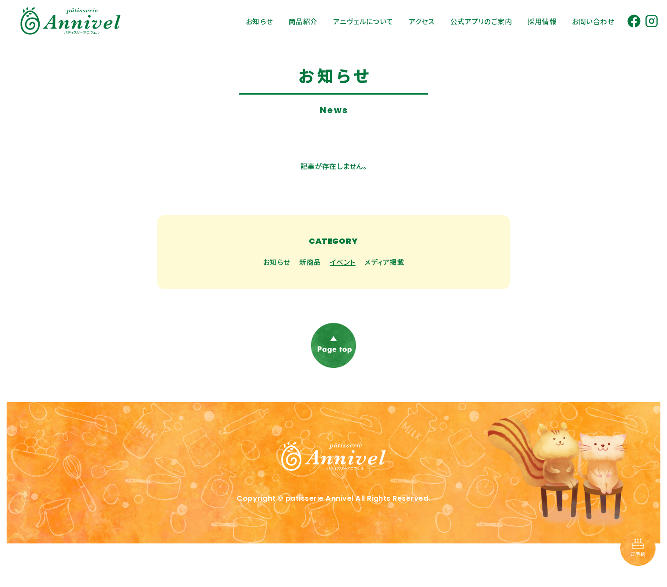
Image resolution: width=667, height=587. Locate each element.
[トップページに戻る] (333, 483)
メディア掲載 (384, 262)
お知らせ (276, 262)
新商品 (310, 262)
